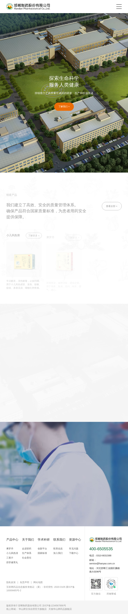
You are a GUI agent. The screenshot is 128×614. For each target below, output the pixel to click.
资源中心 (75, 539)
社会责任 (26, 557)
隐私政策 (11, 582)
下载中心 (73, 553)
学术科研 (44, 539)
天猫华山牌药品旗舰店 (60, 609)
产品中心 (12, 539)
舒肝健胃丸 (12, 562)
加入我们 (58, 553)
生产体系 (26, 553)
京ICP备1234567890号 (54, 605)
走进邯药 (26, 548)
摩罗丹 (9, 548)
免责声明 (24, 582)
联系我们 (59, 539)
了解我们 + (64, 106)
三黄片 (9, 557)
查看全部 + (111, 210)
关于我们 (28, 539)
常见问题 (73, 548)
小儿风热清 (12, 553)
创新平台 (42, 548)
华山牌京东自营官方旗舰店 (33, 609)
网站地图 (38, 582)
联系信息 (58, 548)
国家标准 (42, 553)
